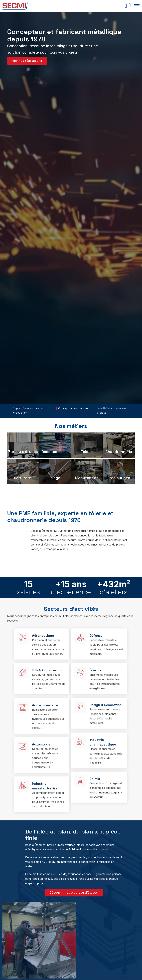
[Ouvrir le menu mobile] (136, 5)
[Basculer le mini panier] (126, 6)
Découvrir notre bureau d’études (74, 892)
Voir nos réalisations (27, 60)
